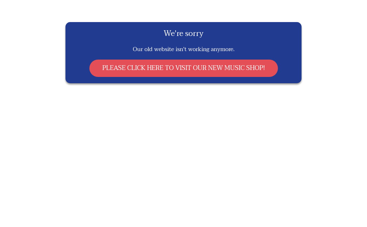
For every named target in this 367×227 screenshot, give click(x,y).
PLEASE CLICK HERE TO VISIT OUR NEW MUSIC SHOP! (183, 68)
